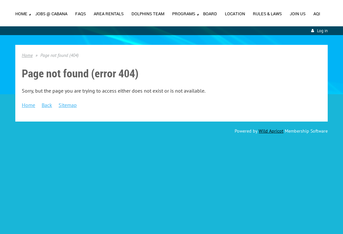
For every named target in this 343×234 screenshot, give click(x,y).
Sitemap (68, 105)
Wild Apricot (271, 131)
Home (27, 55)
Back (47, 105)
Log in (322, 31)
